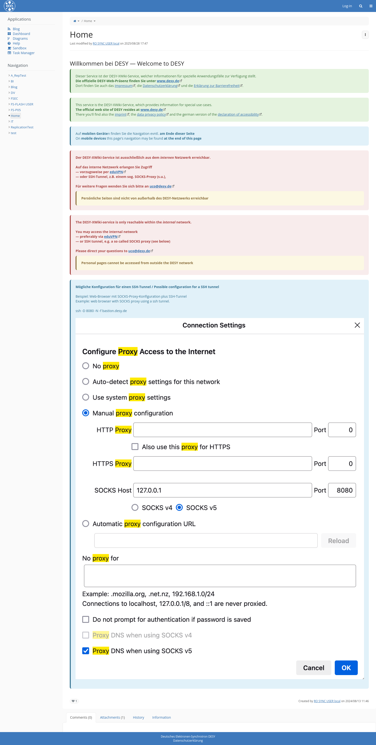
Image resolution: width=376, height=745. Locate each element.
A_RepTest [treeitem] (18, 75)
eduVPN (116, 172)
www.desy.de (168, 81)
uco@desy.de (160, 186)
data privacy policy (151, 114)
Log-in (347, 6)
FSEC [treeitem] (14, 98)
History (138, 717)
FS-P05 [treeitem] (16, 110)
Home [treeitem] (15, 116)
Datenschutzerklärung (160, 85)
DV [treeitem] (13, 93)
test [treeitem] (13, 133)
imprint (120, 114)
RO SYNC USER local (106, 43)
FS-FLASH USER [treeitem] (22, 104)
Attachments (112, 717)
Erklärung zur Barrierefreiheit (217, 85)
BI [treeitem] (12, 81)
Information (161, 717)
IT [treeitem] (12, 121)
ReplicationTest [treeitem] (22, 127)
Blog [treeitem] (14, 87)
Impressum (123, 85)
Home (88, 21)
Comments (81, 717)
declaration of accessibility (238, 114)
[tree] (31, 104)
